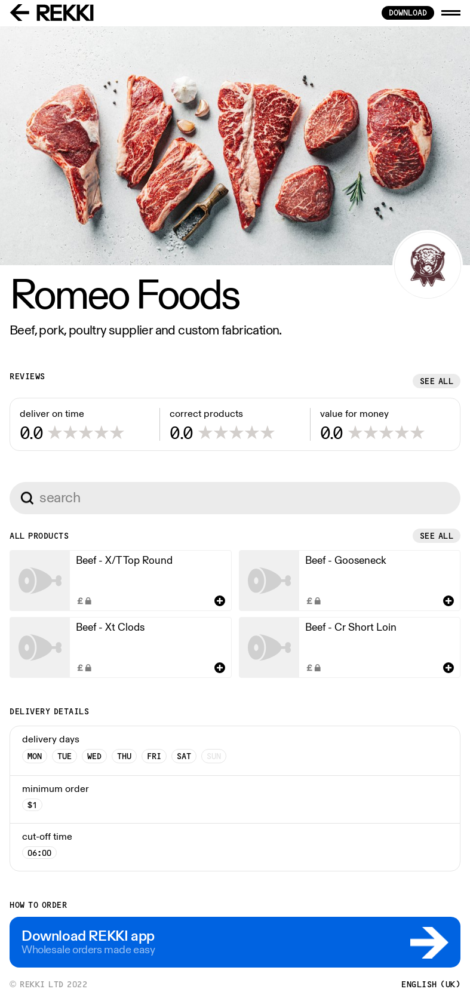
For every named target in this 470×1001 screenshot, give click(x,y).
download (408, 12)
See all (437, 381)
